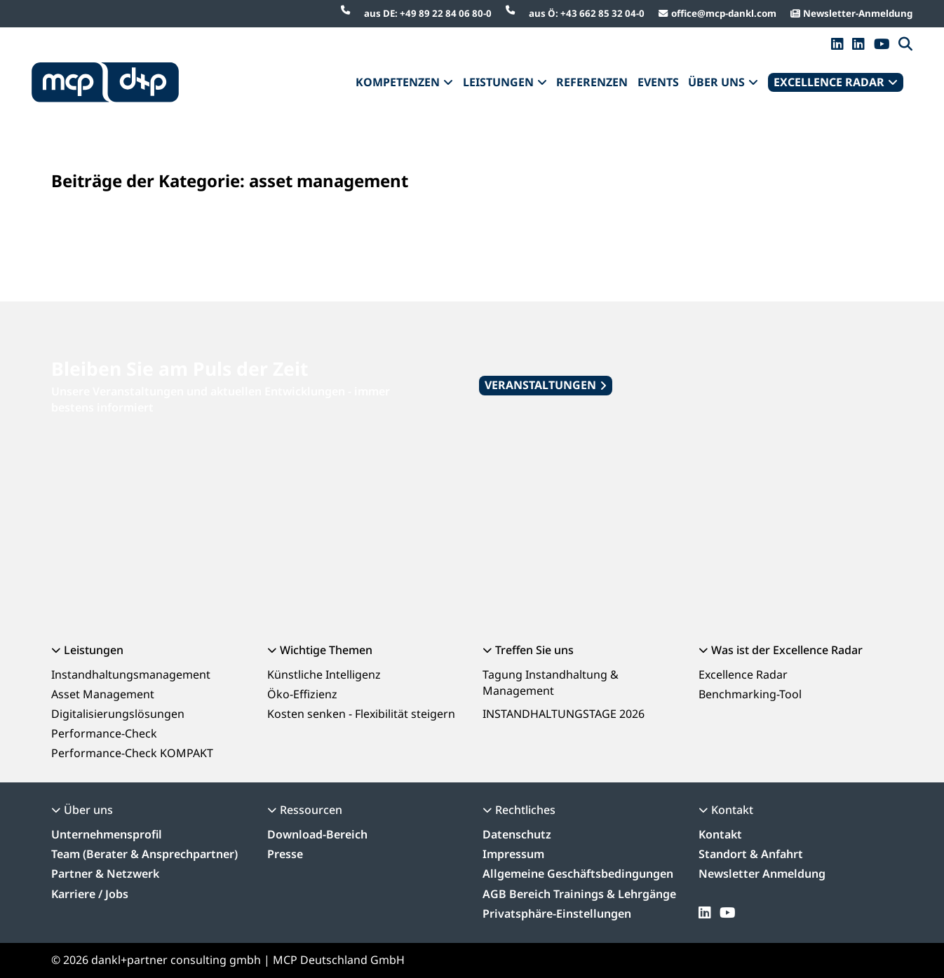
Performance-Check (104, 733)
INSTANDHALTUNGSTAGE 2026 (564, 713)
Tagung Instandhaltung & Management (551, 682)
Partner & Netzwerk (105, 873)
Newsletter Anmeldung (762, 873)
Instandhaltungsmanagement (130, 674)
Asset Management (102, 694)
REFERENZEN (592, 82)
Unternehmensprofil (106, 834)
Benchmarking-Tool (750, 694)
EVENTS (658, 82)
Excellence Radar (743, 674)
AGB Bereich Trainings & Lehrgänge (579, 894)
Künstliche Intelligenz (324, 674)
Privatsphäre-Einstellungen (557, 913)
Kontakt (720, 834)
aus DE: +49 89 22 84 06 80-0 (428, 13)
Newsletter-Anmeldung (857, 13)
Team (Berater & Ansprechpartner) (144, 854)
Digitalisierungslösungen (117, 713)
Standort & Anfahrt (751, 854)
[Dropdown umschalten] (448, 82)
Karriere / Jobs (89, 894)
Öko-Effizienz (302, 694)
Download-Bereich (317, 834)
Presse (285, 854)
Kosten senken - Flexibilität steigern (361, 713)
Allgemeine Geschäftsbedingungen (578, 873)
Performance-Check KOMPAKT (132, 753)
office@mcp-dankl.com (723, 13)
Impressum (513, 854)
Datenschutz (517, 834)
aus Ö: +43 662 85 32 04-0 (587, 13)
